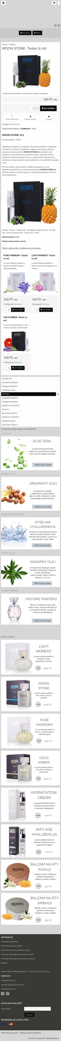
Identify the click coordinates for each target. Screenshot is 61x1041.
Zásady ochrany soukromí (30, 1033)
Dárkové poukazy (10, 406)
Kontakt (4, 963)
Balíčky (5, 409)
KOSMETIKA (7, 379)
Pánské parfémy (10, 386)
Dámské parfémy (10, 382)
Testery (31, 394)
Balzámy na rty (9, 413)
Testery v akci (8, 390)
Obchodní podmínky (9, 942)
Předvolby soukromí (9, 1033)
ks (7, 310)
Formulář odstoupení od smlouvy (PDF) (17, 954)
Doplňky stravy (10, 425)
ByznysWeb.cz (53, 1038)
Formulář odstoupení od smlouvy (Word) (18, 959)
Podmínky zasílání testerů (11, 946)
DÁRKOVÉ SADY (8, 421)
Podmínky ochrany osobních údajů (15, 950)
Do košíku (48, 108)
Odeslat (29, 1015)
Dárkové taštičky (10, 417)
